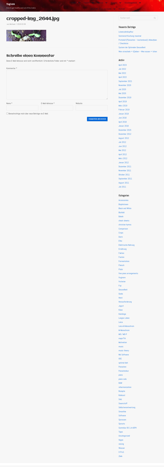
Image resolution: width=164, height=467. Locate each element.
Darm (121, 237)
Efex (120, 241)
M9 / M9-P (123, 335)
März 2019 (123, 105)
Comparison (123, 229)
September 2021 (125, 81)
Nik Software (124, 355)
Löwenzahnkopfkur (126, 32)
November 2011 (125, 171)
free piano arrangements (128, 274)
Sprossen (122, 421)
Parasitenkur (124, 372)
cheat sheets (124, 221)
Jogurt (121, 306)
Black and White (125, 209)
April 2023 (123, 65)
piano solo (123, 380)
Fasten (121, 257)
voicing (121, 445)
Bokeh (121, 217)
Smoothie (122, 412)
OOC (120, 359)
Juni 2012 (123, 146)
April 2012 (123, 154)
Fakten (121, 253)
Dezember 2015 (125, 130)
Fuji (120, 286)
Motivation (123, 343)
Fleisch (121, 266)
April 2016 (123, 122)
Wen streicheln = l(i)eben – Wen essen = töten (138, 51)
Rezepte (122, 392)
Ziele (120, 457)
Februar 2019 (124, 109)
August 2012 (124, 138)
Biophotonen (123, 204)
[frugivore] (21, 6)
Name (9, 103)
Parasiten (122, 368)
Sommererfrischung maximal (130, 36)
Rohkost (122, 396)
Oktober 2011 (124, 175)
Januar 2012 (124, 162)
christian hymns (125, 225)
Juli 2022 (122, 69)
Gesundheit (123, 290)
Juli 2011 (122, 187)
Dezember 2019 (125, 97)
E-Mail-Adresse (48, 103)
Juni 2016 (123, 118)
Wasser (122, 449)
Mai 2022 (122, 73)
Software (122, 416)
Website (79, 103)
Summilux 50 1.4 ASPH (128, 429)
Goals (121, 294)
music (121, 347)
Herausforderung (125, 302)
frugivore (122, 278)
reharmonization (125, 388)
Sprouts (122, 425)
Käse (121, 311)
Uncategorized (124, 437)
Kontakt (122, 8)
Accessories (123, 200)
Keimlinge (122, 315)
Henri (121, 298)
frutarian (122, 282)
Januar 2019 (124, 114)
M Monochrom (124, 331)
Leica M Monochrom (126, 327)
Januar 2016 (124, 126)
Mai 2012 (122, 150)
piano (121, 376)
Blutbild (121, 213)
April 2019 (123, 101)
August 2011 (124, 183)
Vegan (121, 441)
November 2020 (125, 85)
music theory (124, 351)
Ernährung (123, 249)
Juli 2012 (122, 142)
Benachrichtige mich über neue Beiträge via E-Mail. (29, 113)
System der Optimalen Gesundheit (132, 47)
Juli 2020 (122, 89)
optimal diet (123, 364)
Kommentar (11, 68)
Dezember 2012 (125, 134)
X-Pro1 (121, 453)
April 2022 (123, 77)
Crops (121, 233)
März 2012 (123, 158)
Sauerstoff (123, 404)
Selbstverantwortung (127, 408)
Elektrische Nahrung (127, 245)
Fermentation (124, 262)
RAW (120, 384)
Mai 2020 (122, 93)
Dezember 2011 (125, 167)
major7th (122, 339)
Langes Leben (124, 319)
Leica (121, 323)
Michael (12, 24)
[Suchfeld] (138, 18)
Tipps (121, 433)
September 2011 (125, 179)
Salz (120, 400)
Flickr (121, 270)
